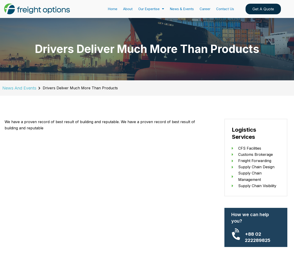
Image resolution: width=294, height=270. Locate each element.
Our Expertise (151, 9)
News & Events (182, 9)
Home (112, 9)
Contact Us (225, 9)
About (128, 9)
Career (205, 9)
